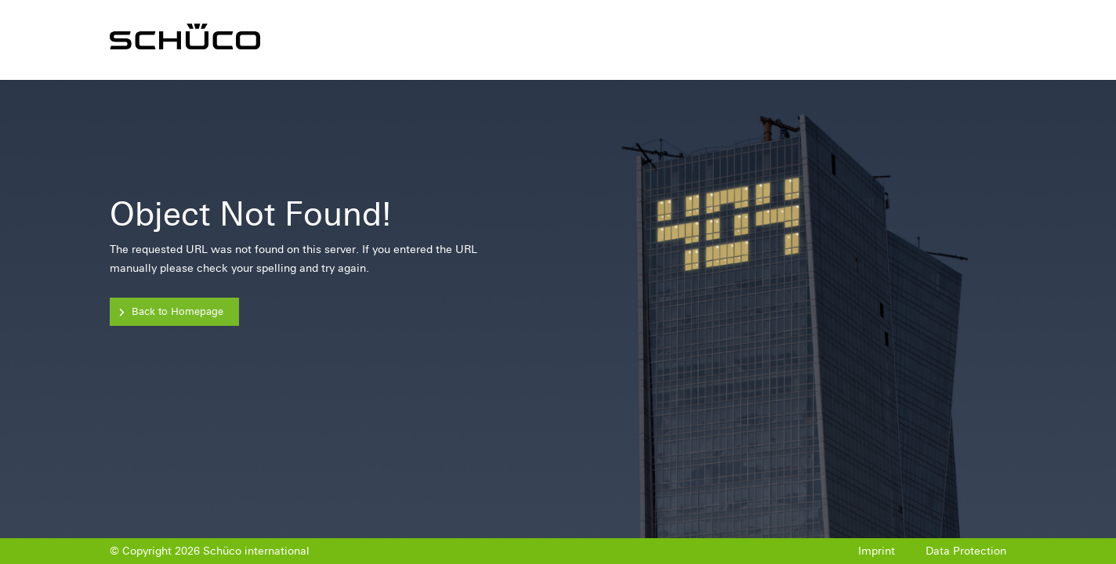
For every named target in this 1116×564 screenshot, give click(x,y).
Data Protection (966, 551)
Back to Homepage (177, 312)
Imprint (876, 551)
